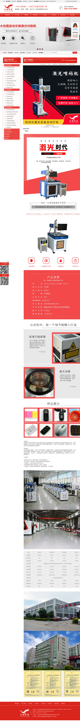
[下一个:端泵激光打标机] (54, 126)
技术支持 (54, 14)
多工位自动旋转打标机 (10, 85)
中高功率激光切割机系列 (11, 114)
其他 (7, 138)
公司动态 (44, 14)
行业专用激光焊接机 (10, 94)
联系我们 (75, 1)
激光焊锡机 (8, 131)
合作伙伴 (35, 14)
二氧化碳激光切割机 (10, 120)
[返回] (53, 125)
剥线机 (7, 134)
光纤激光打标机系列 (10, 74)
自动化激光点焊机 (10, 105)
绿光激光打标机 (71, 64)
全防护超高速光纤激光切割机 (12, 111)
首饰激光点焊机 (9, 103)
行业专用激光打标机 (10, 67)
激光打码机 (30, 1)
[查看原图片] (48, 125)
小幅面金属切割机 (10, 116)
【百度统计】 (60, 709)
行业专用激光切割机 (10, 109)
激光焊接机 (13, 1)
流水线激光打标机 (10, 83)
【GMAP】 (69, 709)
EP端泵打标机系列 (10, 71)
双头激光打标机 (9, 87)
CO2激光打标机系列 (10, 69)
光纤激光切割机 (9, 118)
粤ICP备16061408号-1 (53, 709)
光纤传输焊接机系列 (10, 91)
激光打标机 (8, 65)
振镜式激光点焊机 (10, 100)
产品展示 (26, 14)
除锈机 (7, 136)
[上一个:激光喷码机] (45, 126)
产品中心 (49, 64)
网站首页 (7, 14)
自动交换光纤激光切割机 (11, 125)
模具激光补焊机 (9, 96)
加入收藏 (67, 1)
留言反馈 (71, 1)
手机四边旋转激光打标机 (11, 80)
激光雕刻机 (25, 1)
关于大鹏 (17, 14)
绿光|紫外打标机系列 (10, 76)
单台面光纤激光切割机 (10, 123)
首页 (45, 64)
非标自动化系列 (9, 78)
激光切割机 (8, 107)
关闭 (8, 261)
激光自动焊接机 (9, 98)
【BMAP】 (65, 709)
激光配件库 (8, 129)
